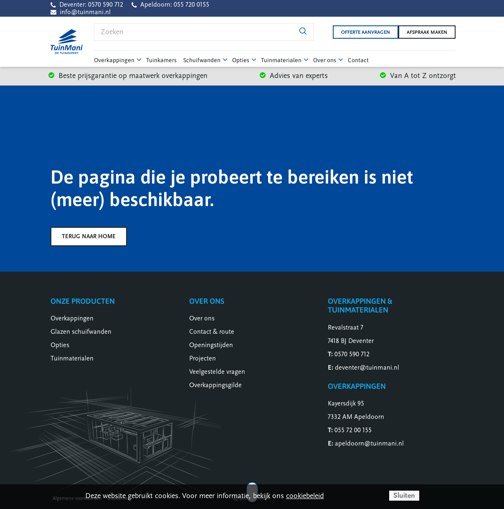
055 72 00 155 (353, 430)
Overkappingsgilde (215, 385)
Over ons (202, 318)
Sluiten (404, 495)
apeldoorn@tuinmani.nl (369, 443)
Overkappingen (72, 318)
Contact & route (211, 331)
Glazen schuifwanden (81, 331)
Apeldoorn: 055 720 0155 (174, 4)
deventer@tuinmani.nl (367, 367)
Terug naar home (89, 236)
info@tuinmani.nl (85, 12)
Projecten (202, 358)
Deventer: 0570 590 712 (91, 4)
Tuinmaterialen (72, 358)
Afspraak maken (427, 32)
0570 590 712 (352, 354)
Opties (60, 345)
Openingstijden (211, 345)
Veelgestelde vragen (217, 371)
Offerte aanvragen (358, 32)
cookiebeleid (305, 495)
